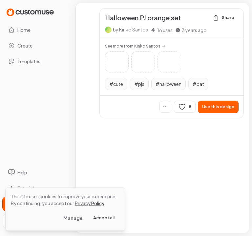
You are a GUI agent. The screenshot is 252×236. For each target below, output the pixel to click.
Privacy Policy (89, 203)
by (130, 29)
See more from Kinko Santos (135, 46)
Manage (73, 218)
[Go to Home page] (30, 12)
